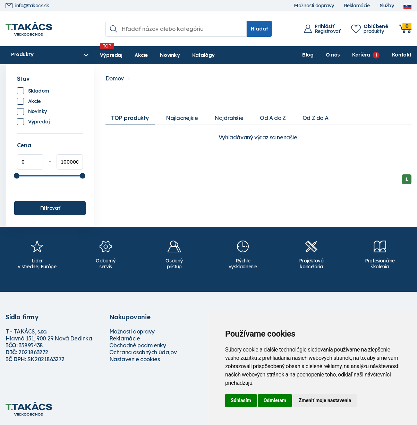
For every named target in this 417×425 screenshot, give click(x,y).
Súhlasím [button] (241, 400)
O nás (333, 55)
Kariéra (361, 55)
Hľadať (259, 29)
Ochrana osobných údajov (143, 352)
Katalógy (203, 55)
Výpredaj (111, 55)
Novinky (170, 55)
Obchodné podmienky (137, 345)
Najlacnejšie (182, 117)
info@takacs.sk (27, 6)
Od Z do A (315, 117)
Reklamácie (357, 6)
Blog (307, 55)
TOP (130, 117)
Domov (114, 78)
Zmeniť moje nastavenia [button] (325, 400)
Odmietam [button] (275, 400)
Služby (387, 6)
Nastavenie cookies (134, 359)
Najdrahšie (228, 117)
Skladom (38, 91)
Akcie (141, 55)
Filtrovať (50, 208)
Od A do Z (273, 117)
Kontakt (401, 55)
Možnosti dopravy (314, 6)
